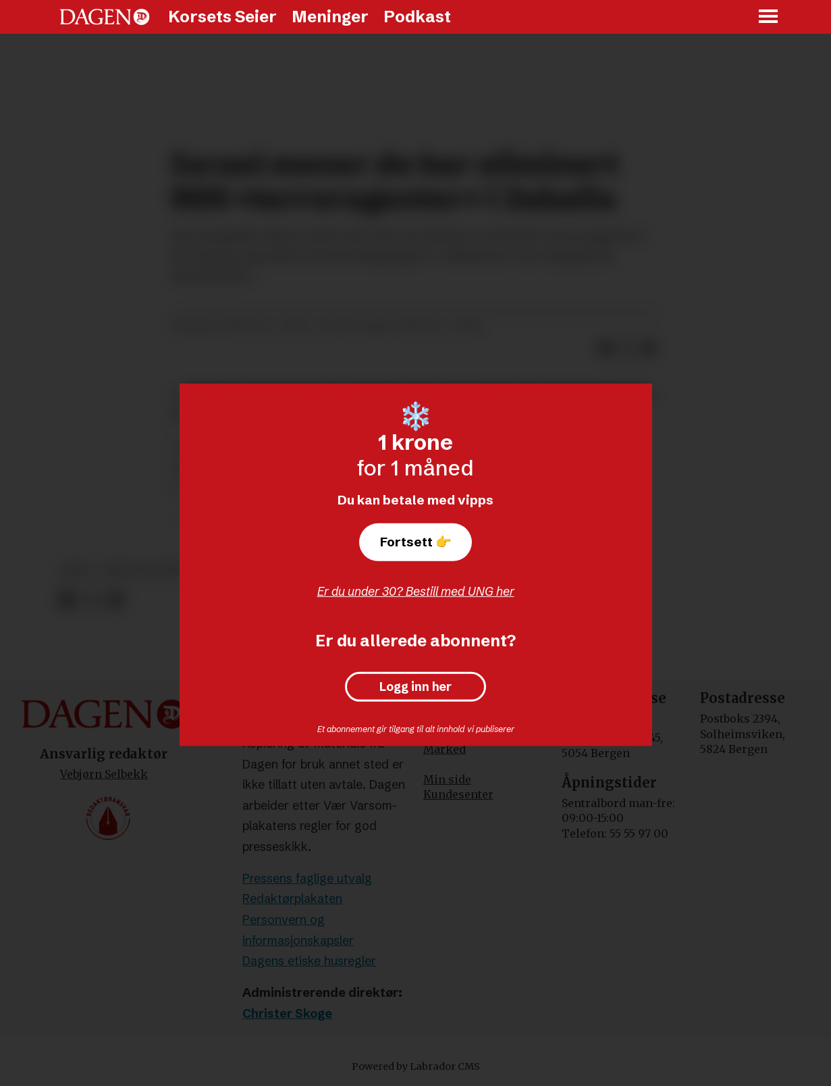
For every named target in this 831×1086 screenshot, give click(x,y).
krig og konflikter (162, 570)
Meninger (330, 16)
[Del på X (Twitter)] (91, 601)
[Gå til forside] (104, 16)
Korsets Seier (222, 16)
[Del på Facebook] (67, 601)
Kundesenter (458, 794)
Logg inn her (415, 686)
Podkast (417, 16)
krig (75, 570)
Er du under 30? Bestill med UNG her (415, 591)
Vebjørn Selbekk (104, 774)
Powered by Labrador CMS (416, 1066)
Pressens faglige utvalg (307, 878)
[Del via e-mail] (114, 601)
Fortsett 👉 (416, 542)
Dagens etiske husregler (309, 960)
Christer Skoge (287, 1013)
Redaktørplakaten (292, 898)
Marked (444, 749)
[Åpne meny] (769, 17)
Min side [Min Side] (447, 779)
